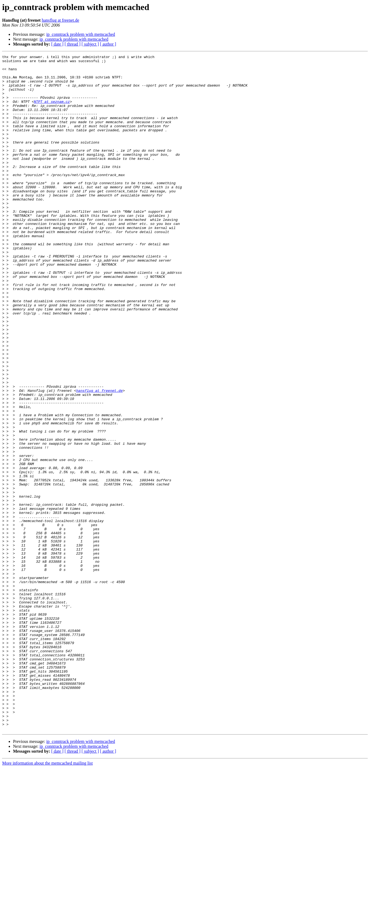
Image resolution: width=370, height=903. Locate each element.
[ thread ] (73, 44)
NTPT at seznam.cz (52, 111)
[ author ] (108, 44)
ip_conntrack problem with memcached (80, 34)
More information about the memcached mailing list (47, 898)
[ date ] (57, 44)
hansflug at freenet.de (60, 20)
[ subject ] (90, 44)
